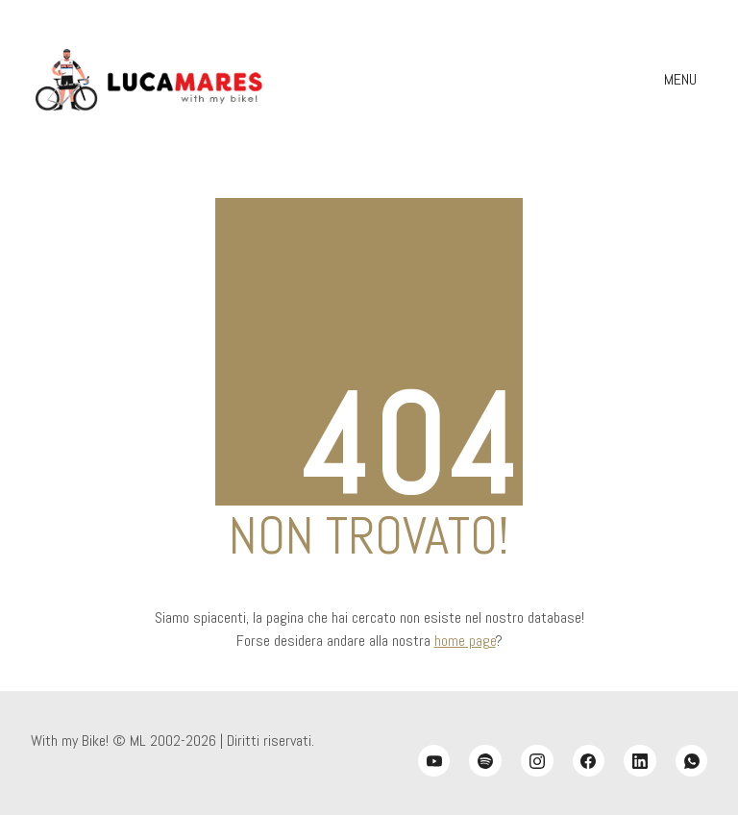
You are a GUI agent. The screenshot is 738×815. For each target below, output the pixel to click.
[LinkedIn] (640, 761)
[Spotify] (485, 761)
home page (465, 640)
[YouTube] (434, 761)
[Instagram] (537, 761)
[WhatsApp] (692, 761)
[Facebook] (589, 761)
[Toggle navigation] (682, 79)
